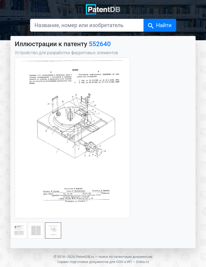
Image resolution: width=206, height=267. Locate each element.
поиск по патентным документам (125, 257)
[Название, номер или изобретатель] (87, 25)
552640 (100, 44)
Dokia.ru (142, 262)
